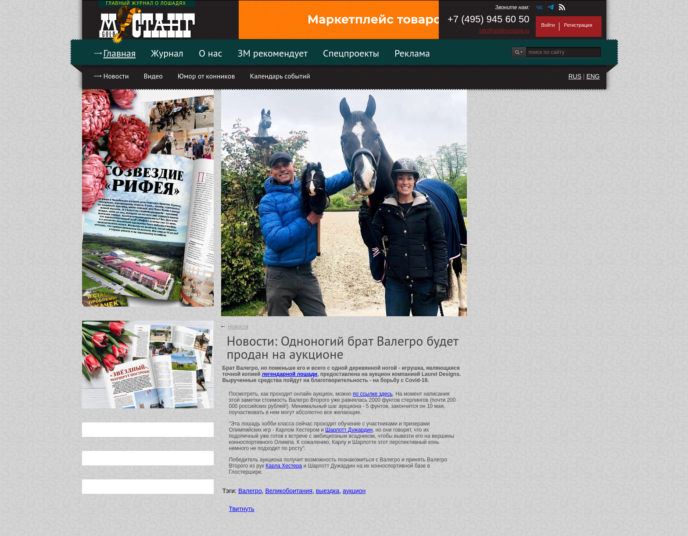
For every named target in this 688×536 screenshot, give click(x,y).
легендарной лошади (289, 374)
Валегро (250, 490)
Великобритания (288, 490)
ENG (592, 76)
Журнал (167, 53)
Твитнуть (241, 508)
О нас (210, 53)
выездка (327, 490)
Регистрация (578, 25)
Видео (152, 75)
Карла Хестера (283, 466)
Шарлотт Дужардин (349, 430)
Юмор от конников (206, 75)
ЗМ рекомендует (273, 53)
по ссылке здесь (373, 394)
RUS (574, 76)
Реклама (412, 53)
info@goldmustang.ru (504, 31)
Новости (116, 75)
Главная (120, 53)
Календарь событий (280, 75)
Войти (548, 25)
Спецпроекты (351, 53)
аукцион (354, 490)
